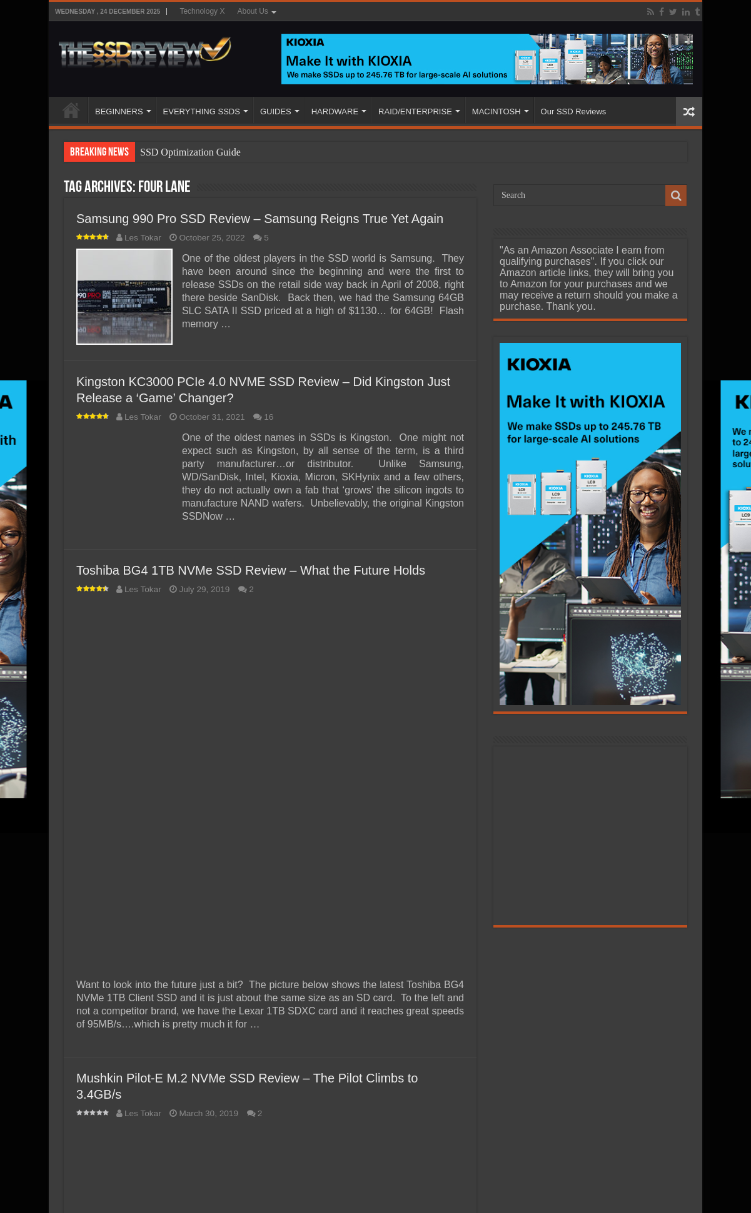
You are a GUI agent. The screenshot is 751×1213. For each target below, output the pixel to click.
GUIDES (275, 111)
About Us (252, 11)
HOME (71, 110)
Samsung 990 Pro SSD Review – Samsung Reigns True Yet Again (259, 218)
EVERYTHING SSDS (201, 111)
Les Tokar (142, 237)
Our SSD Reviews (574, 111)
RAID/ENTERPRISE (415, 111)
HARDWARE (334, 111)
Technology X (201, 11)
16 (268, 417)
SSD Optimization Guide (190, 152)
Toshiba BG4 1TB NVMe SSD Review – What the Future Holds (250, 570)
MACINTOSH (496, 111)
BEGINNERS (119, 111)
